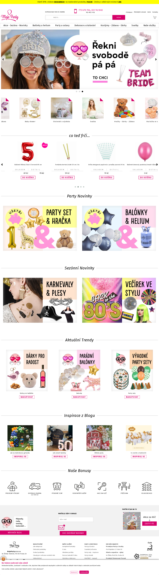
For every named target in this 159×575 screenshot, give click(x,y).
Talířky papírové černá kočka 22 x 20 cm (60, 165)
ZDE (119, 2)
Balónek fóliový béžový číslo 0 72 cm (138, 165)
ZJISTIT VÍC (149, 523)
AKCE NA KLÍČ (101, 486)
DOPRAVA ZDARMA (34, 487)
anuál (95, 558)
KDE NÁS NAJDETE (112, 544)
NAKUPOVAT (27, 397)
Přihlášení (129, 12)
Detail (28, 170)
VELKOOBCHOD (146, 486)
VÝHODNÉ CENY (57, 486)
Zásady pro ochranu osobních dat (44, 555)
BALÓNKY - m (89, 558)
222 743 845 (97, 10)
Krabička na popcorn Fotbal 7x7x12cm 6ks (21, 165)
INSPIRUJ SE (20, 456)
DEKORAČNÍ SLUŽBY (79, 486)
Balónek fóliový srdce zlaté (99, 165)
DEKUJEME (58, 2)
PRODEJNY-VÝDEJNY (12, 486)
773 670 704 (84, 10)
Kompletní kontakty (68, 546)
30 (64, 2)
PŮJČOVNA (124, 486)
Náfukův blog (15, 532)
